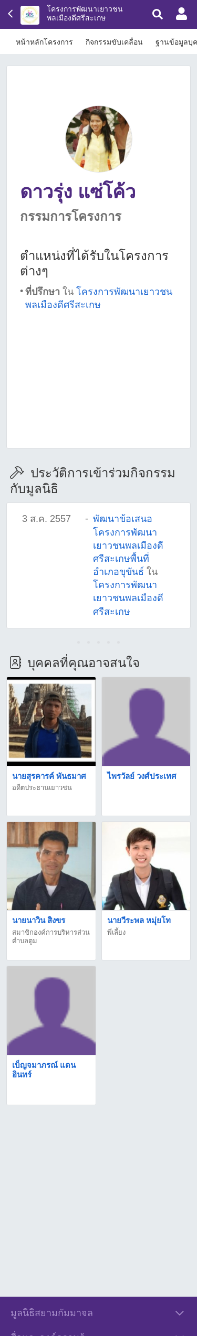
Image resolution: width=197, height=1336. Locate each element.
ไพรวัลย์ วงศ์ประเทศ (142, 776)
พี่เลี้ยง (116, 932)
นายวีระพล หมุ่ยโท (139, 920)
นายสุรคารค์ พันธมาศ (49, 776)
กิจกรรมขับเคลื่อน (114, 42)
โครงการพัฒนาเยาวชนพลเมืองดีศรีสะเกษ (85, 13)
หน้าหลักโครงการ (44, 42)
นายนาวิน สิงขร (38, 920)
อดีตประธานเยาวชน (42, 788)
